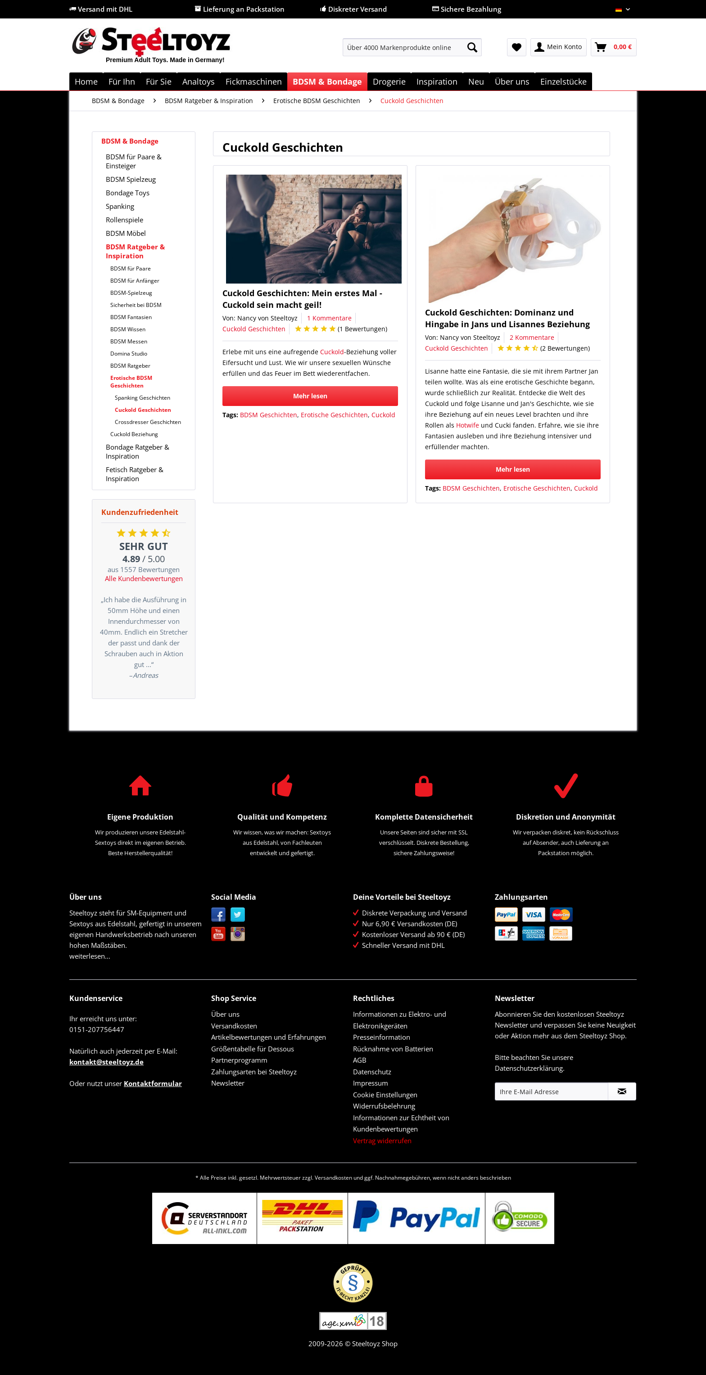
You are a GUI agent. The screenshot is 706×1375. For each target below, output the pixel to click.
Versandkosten (234, 1025)
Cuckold (332, 351)
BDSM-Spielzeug (131, 293)
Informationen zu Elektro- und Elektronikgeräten (399, 1020)
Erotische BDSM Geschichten (131, 381)
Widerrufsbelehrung (384, 1105)
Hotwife (467, 425)
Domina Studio (128, 353)
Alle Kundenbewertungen (144, 578)
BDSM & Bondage (129, 140)
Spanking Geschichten (142, 397)
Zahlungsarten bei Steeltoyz (254, 1071)
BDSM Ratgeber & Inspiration (135, 251)
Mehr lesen (310, 396)
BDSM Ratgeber (130, 366)
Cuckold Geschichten (143, 410)
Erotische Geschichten (334, 414)
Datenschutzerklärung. (530, 1068)
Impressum (370, 1082)
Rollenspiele (124, 219)
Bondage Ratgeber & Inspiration (137, 451)
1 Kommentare (329, 318)
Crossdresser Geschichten (148, 422)
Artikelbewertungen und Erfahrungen (268, 1036)
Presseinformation (381, 1036)
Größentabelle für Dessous (252, 1048)
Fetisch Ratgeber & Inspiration (134, 474)
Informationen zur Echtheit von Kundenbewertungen (401, 1123)
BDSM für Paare (130, 268)
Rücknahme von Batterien (393, 1048)
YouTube (218, 934)
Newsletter (227, 1082)
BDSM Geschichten (268, 414)
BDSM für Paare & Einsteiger (134, 161)
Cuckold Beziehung (134, 434)
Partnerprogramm (239, 1059)
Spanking (120, 206)
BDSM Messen (128, 341)
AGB (360, 1059)
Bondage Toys (127, 192)
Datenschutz (372, 1071)
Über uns (225, 1014)
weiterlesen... (89, 955)
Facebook (218, 914)
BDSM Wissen (127, 329)
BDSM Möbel (126, 233)
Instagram (238, 934)
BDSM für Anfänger (134, 280)
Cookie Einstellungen (385, 1094)
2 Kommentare (532, 337)
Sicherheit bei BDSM (136, 305)
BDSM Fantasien (131, 317)
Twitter (238, 914)
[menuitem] (412, 51)
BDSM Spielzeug (131, 179)
